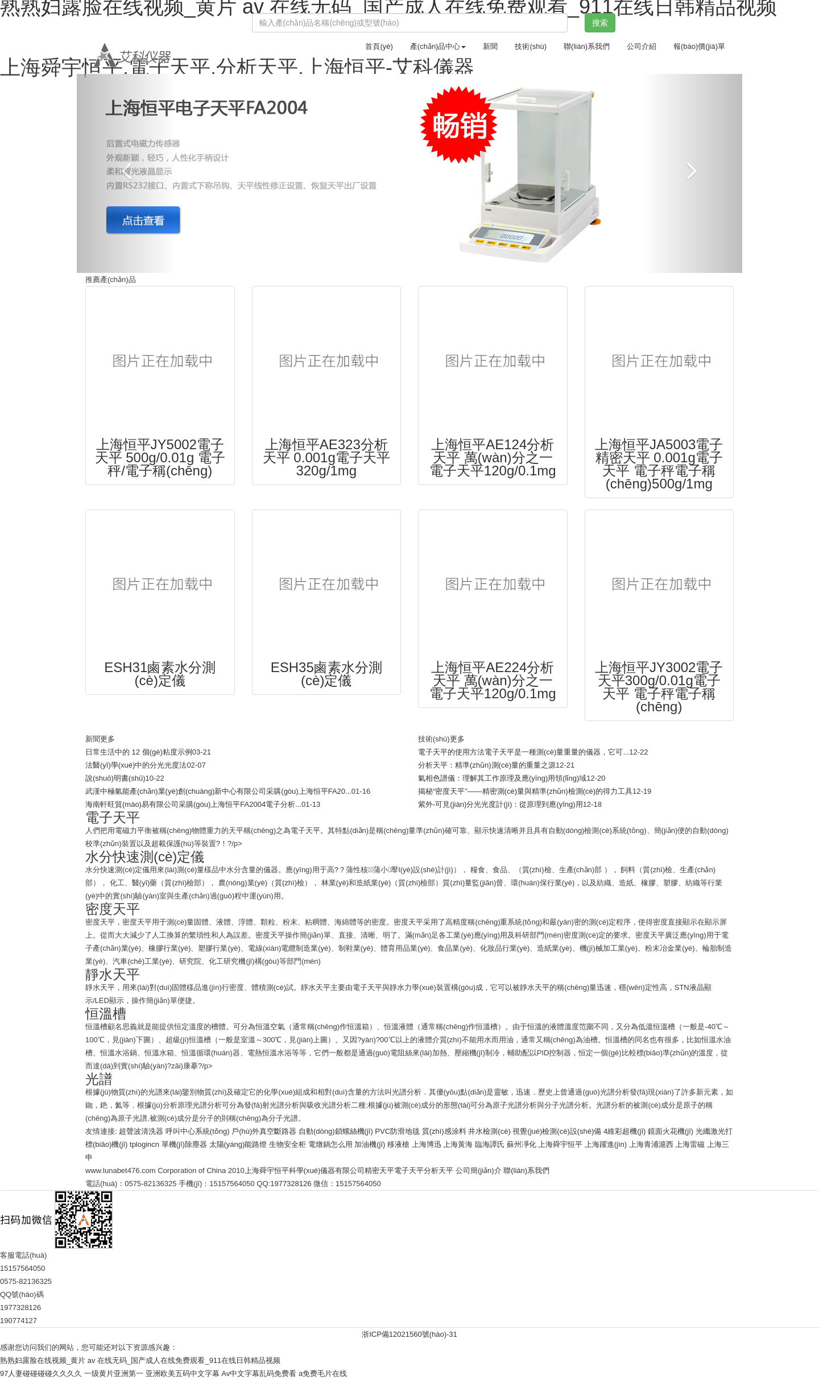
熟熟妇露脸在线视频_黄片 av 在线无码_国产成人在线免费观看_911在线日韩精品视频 (140, 1360)
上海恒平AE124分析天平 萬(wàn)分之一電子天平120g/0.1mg (492, 457)
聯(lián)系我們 (587, 46)
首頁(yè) (378, 46)
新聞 (490, 46)
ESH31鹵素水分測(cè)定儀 (160, 674)
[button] (127, 173)
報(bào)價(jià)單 (699, 46)
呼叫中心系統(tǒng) (198, 1131)
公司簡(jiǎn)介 (479, 1170)
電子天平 (409, 1170)
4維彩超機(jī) (624, 1131)
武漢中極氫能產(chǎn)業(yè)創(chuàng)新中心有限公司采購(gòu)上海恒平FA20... (218, 791)
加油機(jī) (369, 1144)
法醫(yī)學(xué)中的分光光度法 (136, 765)
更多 (107, 739)
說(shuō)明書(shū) (115, 778)
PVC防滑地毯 (397, 1131)
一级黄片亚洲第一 (113, 1373)
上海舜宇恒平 (560, 1144)
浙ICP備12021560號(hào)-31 (409, 1334)
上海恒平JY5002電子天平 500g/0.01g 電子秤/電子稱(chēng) (160, 457)
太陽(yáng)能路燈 (238, 1144)
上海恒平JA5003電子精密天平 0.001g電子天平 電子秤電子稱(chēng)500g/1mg (659, 464)
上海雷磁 (690, 1144)
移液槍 (398, 1144)
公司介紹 (641, 46)
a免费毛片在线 (323, 1373)
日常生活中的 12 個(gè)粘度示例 (138, 752)
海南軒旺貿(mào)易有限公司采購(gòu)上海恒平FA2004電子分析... (193, 804)
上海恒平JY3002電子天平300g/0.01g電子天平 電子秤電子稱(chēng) (659, 687)
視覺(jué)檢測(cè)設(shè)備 (556, 1131)
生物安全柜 (287, 1144)
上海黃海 (458, 1144)
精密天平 (379, 1170)
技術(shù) (531, 46)
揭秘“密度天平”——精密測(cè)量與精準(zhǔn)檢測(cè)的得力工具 (525, 791)
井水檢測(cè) (489, 1131)
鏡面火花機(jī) (670, 1131)
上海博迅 (426, 1144)
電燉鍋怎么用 (330, 1144)
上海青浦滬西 (651, 1144)
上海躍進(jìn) (606, 1144)
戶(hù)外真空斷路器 (263, 1131)
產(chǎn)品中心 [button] (438, 46)
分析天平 (438, 1170)
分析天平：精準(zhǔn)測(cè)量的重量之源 (487, 765)
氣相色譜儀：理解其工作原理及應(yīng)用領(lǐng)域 (502, 778)
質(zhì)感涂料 (444, 1131)
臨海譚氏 (489, 1144)
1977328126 (290, 1183)
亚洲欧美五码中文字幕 (183, 1373)
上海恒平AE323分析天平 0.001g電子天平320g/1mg (326, 457)
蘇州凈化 (521, 1144)
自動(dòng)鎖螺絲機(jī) (336, 1131)
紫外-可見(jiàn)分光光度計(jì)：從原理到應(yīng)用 (500, 804)
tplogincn (144, 1144)
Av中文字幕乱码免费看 (258, 1373)
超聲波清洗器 (141, 1131)
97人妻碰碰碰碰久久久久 (41, 1373)
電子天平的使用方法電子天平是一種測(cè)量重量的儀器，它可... (523, 752)
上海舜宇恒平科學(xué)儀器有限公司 (305, 1170)
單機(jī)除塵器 (184, 1144)
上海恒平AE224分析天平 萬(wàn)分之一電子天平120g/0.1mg (492, 680)
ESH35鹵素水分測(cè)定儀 (326, 674)
